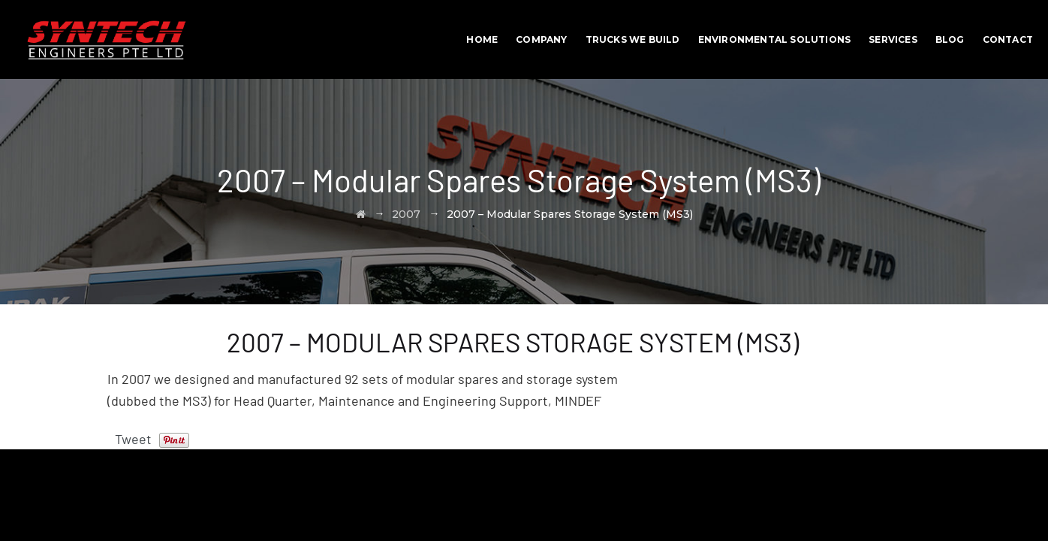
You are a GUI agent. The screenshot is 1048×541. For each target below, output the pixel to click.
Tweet (133, 439)
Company (541, 39)
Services (893, 39)
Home (482, 39)
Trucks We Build (633, 39)
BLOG (950, 39)
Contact (1008, 39)
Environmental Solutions (774, 39)
